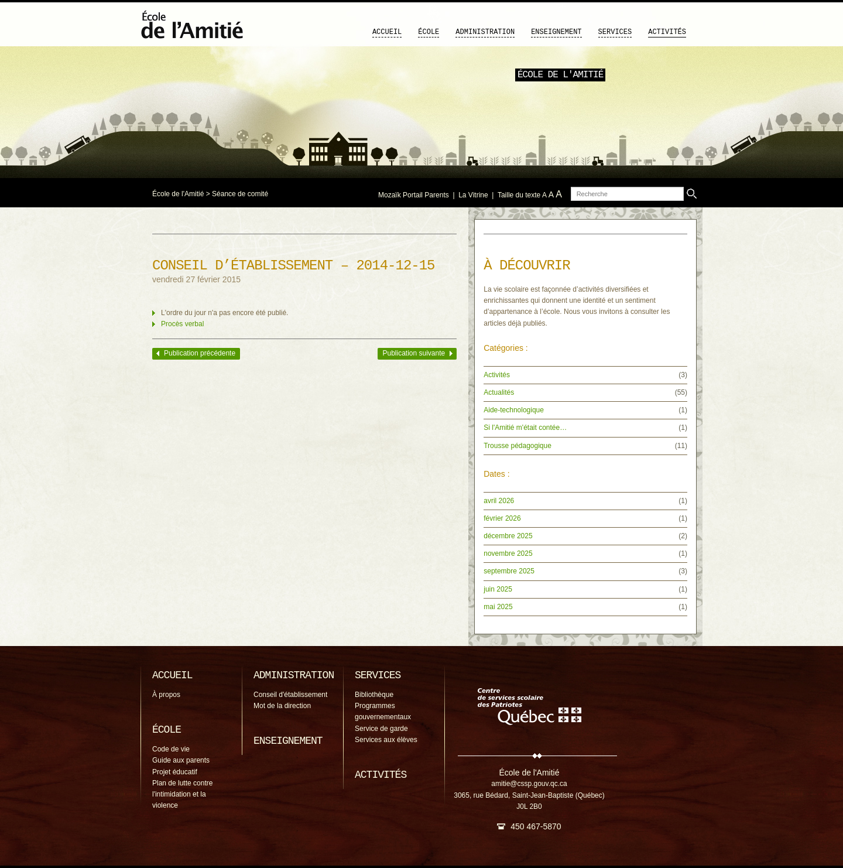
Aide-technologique (514, 410)
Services (615, 32)
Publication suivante (413, 353)
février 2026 (502, 518)
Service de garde (381, 729)
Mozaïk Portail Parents (413, 195)
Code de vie (171, 749)
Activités (667, 32)
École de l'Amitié (178, 194)
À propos (166, 695)
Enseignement (556, 32)
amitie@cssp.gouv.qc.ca (529, 784)
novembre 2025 (508, 553)
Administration (485, 32)
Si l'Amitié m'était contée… (525, 427)
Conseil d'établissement (290, 695)
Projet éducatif (174, 772)
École (428, 32)
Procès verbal (182, 324)
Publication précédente (199, 353)
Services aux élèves (386, 740)
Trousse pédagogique (517, 446)
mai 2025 (498, 607)
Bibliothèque (374, 695)
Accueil (387, 32)
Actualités (499, 392)
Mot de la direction (282, 706)
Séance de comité (240, 194)
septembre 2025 (509, 571)
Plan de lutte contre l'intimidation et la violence (182, 794)
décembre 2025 (508, 536)
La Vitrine (473, 195)
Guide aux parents (181, 760)
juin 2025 (498, 589)
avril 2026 (499, 501)
